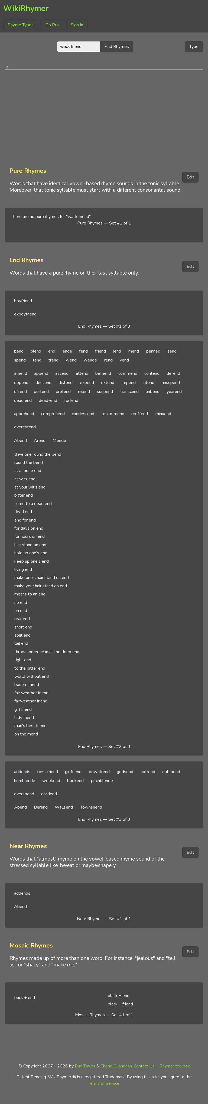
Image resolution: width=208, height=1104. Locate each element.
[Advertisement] (104, 116)
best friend (47, 772)
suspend (105, 392)
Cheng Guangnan (116, 1066)
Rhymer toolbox (175, 1066)
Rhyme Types (21, 25)
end (51, 351)
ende (67, 351)
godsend (125, 772)
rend (108, 360)
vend (124, 360)
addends (22, 772)
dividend (49, 794)
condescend (83, 414)
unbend (153, 392)
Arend (40, 441)
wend (71, 360)
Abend (20, 441)
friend (100, 351)
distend (65, 383)
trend (53, 360)
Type (194, 47)
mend (133, 351)
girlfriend (73, 772)
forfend (71, 400)
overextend (25, 427)
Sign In (77, 25)
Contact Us (144, 1066)
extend (107, 383)
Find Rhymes (116, 47)
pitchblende (102, 781)
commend (127, 373)
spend (20, 360)
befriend (103, 373)
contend (152, 373)
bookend (75, 781)
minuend (163, 414)
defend (173, 373)
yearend (174, 392)
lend (117, 351)
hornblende (24, 781)
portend (41, 392)
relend (84, 392)
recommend (113, 414)
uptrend (148, 772)
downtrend (99, 772)
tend (37, 360)
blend (36, 351)
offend (20, 392)
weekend (51, 781)
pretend (63, 392)
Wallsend (64, 807)
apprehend (24, 414)
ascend (62, 373)
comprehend (53, 414)
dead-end (48, 400)
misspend (170, 383)
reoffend (139, 414)
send (172, 351)
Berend (41, 807)
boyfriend (23, 301)
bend (19, 351)
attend (82, 373)
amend (20, 373)
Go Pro (52, 25)
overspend (24, 794)
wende (90, 360)
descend (43, 383)
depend (21, 383)
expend (87, 383)
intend (148, 383)
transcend (129, 392)
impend (129, 383)
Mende (59, 441)
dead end (23, 400)
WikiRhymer (26, 8)
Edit (190, 177)
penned (153, 351)
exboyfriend (25, 314)
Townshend (91, 807)
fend (83, 351)
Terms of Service (103, 1083)
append (41, 373)
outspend (171, 772)
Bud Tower (85, 1066)
